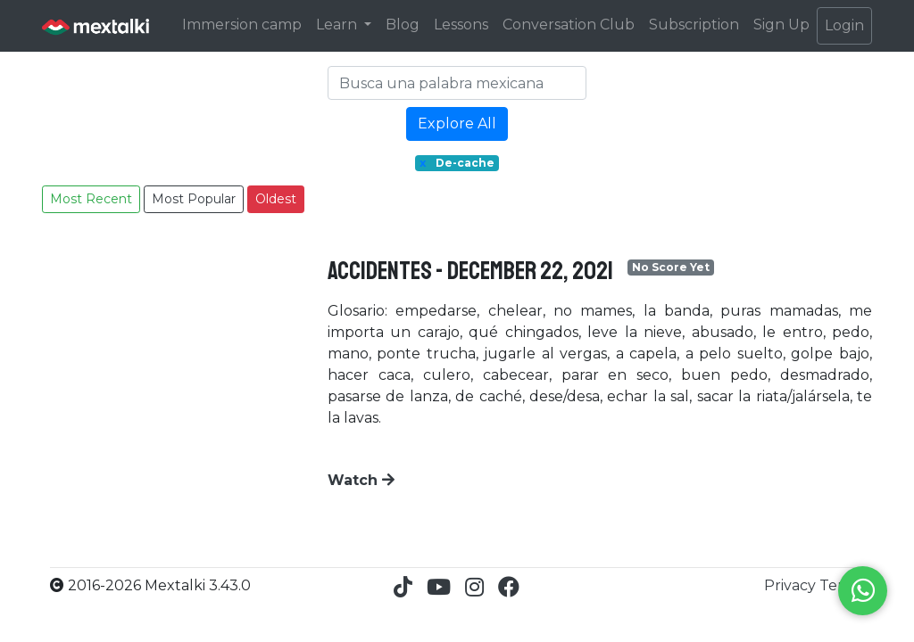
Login (844, 25)
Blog (403, 24)
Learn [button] (338, 24)
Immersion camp (242, 24)
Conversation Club (569, 24)
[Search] (457, 83)
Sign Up (781, 24)
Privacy (791, 585)
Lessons (461, 24)
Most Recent (91, 199)
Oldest (275, 199)
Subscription (694, 24)
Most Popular (194, 199)
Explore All (457, 123)
